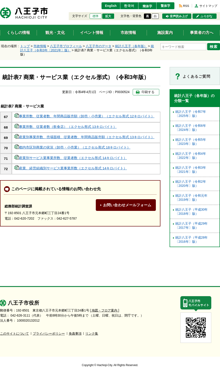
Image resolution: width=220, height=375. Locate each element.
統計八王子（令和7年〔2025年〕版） (190, 114)
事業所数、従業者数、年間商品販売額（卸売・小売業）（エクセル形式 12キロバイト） (84, 116)
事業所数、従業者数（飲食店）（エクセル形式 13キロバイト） (65, 127)
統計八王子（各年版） (131, 46)
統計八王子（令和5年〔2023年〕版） (190, 142)
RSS (186, 6)
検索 (213, 46)
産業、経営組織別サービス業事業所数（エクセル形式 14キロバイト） (70, 168)
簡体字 (147, 6)
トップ (25, 46)
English (111, 6)
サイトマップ (208, 6)
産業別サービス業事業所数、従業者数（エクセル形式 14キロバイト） (70, 158)
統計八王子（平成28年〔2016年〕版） (191, 239)
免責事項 (75, 333)
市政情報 (39, 46)
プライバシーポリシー (49, 333)
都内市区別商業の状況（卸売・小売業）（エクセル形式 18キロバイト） (72, 147)
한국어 (129, 6)
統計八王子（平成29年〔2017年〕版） (191, 225)
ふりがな (206, 16)
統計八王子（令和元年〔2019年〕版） (191, 197)
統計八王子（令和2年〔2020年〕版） (190, 184)
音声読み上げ (179, 16)
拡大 (108, 16)
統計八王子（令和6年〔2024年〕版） (190, 128)
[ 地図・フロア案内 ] (104, 310)
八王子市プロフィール (66, 46)
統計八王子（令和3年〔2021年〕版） (190, 170)
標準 (96, 16)
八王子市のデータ (98, 46)
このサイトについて (14, 333)
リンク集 (91, 333)
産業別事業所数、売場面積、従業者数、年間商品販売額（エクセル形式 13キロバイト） (84, 137)
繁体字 (165, 6)
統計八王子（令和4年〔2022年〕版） (190, 156)
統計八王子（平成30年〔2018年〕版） (191, 211)
